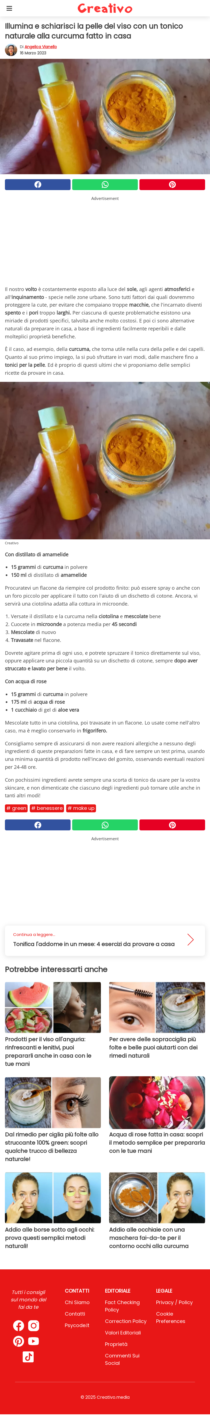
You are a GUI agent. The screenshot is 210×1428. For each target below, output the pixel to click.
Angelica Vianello (41, 47)
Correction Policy (126, 1321)
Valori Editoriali (123, 1332)
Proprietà (116, 1344)
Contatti (75, 1313)
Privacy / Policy (174, 1302)
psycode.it (77, 1325)
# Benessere (47, 808)
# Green (16, 808)
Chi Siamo (77, 1302)
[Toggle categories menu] (9, 8)
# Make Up (81, 808)
